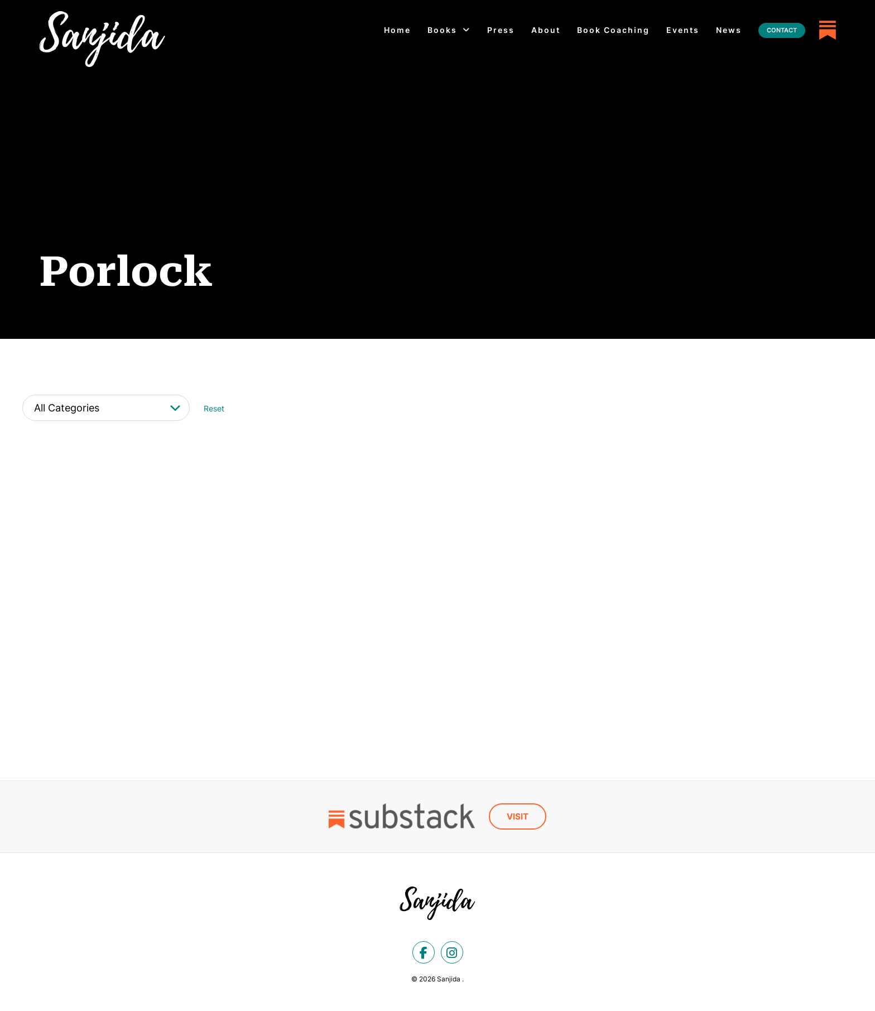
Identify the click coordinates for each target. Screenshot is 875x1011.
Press (501, 30)
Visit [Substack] (517, 816)
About (545, 30)
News (729, 30)
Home (397, 30)
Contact (782, 30)
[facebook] (423, 952)
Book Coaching (613, 30)
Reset (214, 408)
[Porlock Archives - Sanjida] (102, 39)
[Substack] (827, 30)
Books (442, 30)
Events (682, 30)
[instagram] (452, 952)
